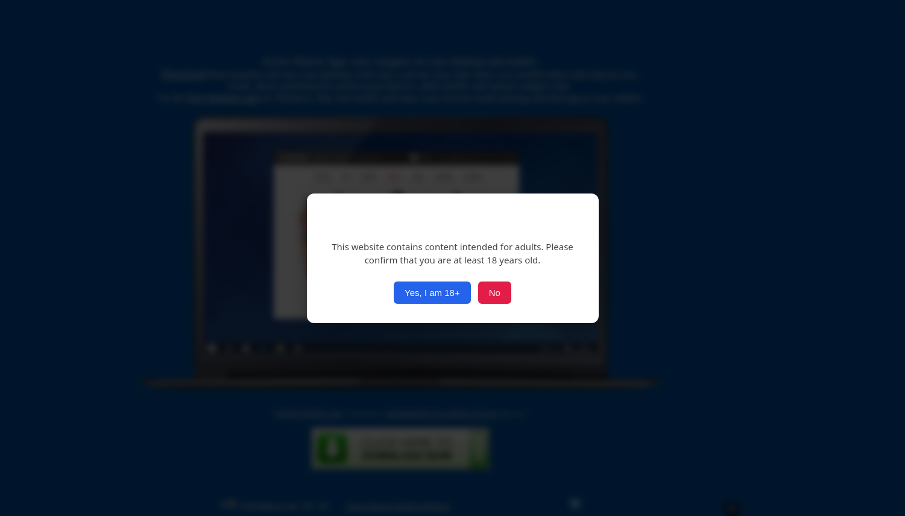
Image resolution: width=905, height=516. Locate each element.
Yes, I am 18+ (432, 293)
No (494, 293)
